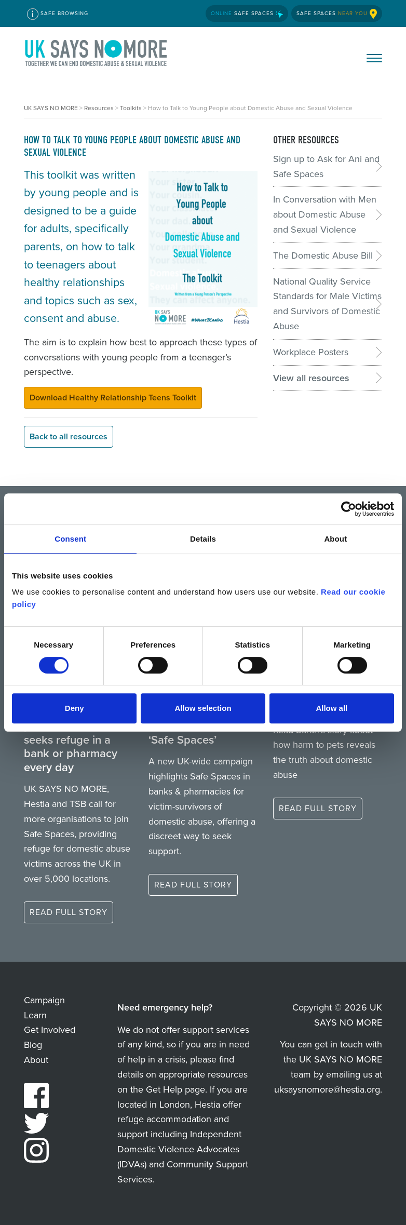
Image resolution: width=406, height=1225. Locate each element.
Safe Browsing (57, 14)
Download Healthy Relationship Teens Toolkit (113, 397)
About (36, 1060)
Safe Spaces (247, 13)
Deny (74, 708)
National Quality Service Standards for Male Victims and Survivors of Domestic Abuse (327, 304)
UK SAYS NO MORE (96, 55)
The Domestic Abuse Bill (323, 255)
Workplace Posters (310, 352)
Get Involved (49, 1029)
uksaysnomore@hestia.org (327, 1089)
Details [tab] (203, 538)
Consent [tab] (70, 538)
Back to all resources (68, 436)
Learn (35, 1015)
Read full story (68, 912)
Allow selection (202, 708)
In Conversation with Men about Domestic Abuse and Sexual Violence (324, 214)
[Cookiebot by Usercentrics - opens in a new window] (348, 509)
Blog (33, 1045)
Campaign (44, 1000)
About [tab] (335, 538)
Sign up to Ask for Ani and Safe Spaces (326, 166)
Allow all (331, 708)
